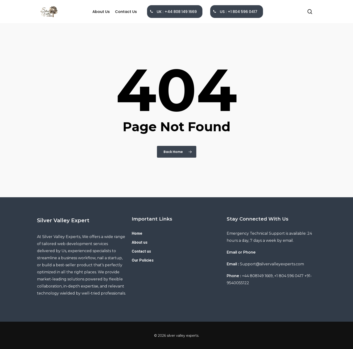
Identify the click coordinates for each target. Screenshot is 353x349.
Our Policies (143, 260)
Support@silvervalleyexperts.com (272, 264)
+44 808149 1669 (257, 276)
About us (140, 242)
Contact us (141, 251)
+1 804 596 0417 (289, 276)
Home (137, 233)
